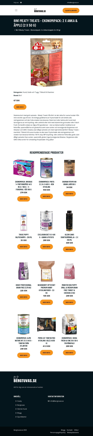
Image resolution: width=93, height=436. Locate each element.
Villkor (76, 430)
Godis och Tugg (33, 92)
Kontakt (70, 430)
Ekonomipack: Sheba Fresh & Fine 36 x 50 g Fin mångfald (69, 340)
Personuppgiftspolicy (58, 432)
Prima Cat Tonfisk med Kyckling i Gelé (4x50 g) (46, 340)
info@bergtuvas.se (73, 2)
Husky (19, 401)
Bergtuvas (21, 405)
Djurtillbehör (71, 10)
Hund (25, 92)
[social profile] (21, 2)
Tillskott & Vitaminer (46, 92)
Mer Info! (20, 107)
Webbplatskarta (73, 432)
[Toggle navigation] (16, 10)
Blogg (19, 413)
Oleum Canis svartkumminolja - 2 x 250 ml (69, 237)
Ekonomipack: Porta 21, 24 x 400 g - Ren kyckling (46, 184)
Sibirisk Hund (22, 409)
